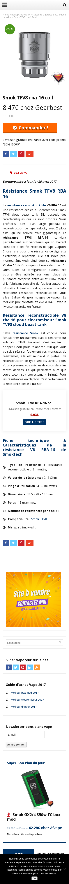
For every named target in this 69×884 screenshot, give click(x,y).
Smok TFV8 (39, 519)
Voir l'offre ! (34, 422)
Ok (34, 878)
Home (6, 14)
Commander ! (33, 127)
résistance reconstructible (26, 205)
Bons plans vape (20, 14)
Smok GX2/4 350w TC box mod (33, 817)
